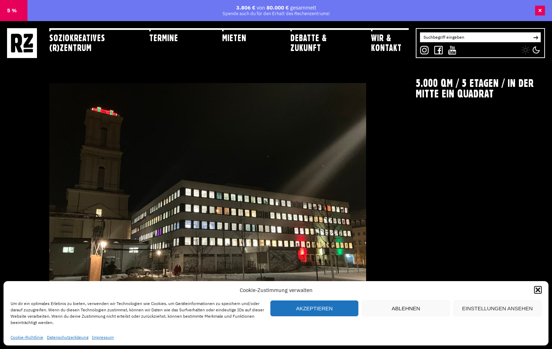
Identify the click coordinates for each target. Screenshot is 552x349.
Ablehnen (406, 308)
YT (450, 48)
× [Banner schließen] (540, 10)
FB (436, 48)
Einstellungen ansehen (497, 308)
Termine (163, 38)
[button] (537, 289)
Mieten (234, 38)
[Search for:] (475, 37)
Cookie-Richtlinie (27, 337)
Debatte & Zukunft (308, 43)
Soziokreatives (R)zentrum (77, 43)
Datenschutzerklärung (67, 337)
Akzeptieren (314, 308)
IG (422, 48)
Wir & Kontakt (386, 43)
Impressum (103, 337)
